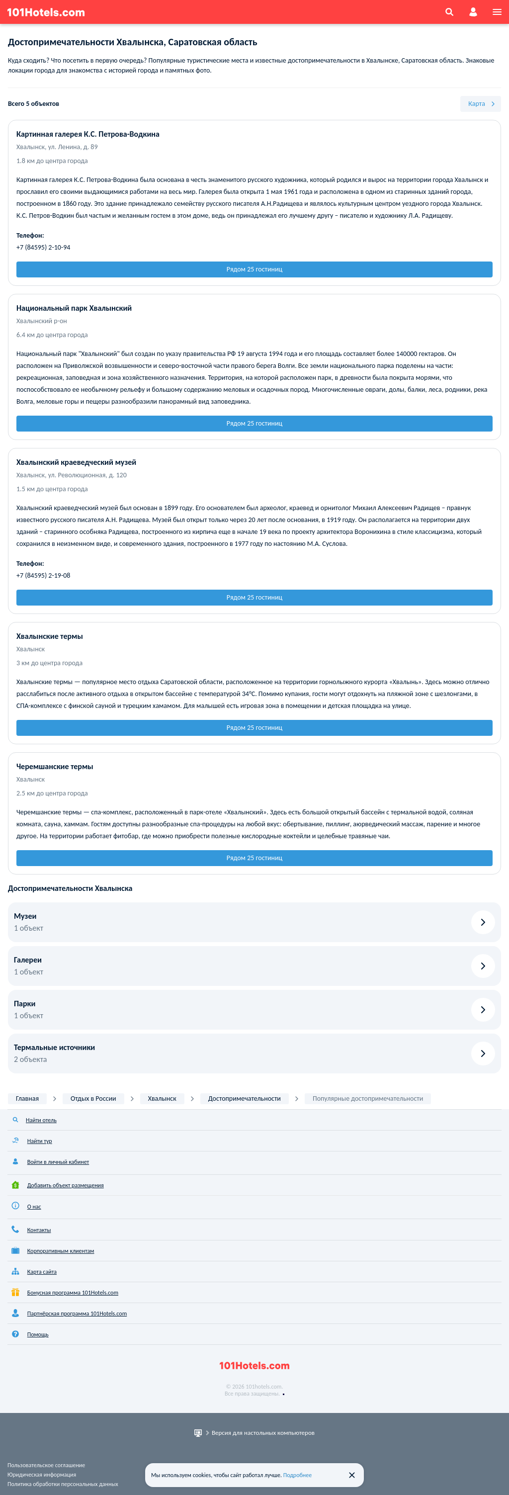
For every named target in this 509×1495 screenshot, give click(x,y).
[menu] (497, 12)
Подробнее (297, 1475)
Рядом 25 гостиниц (254, 269)
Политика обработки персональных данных (62, 1484)
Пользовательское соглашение (46, 1465)
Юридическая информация (41, 1474)
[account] (473, 12)
